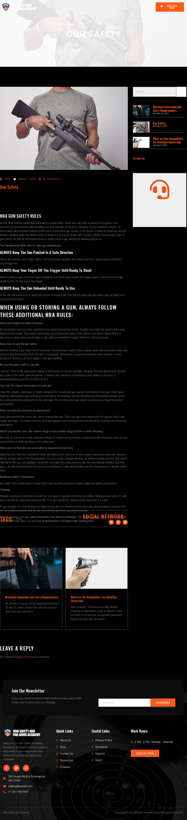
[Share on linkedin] (125, 536)
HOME (49, 7)
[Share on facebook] (111, 536)
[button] (170, 7)
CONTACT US (139, 7)
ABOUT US (81, 7)
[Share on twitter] (118, 536)
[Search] (181, 95)
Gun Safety (159, 123)
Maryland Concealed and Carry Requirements (167, 109)
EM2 (180, 812)
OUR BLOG (99, 7)
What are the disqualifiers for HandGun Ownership (168, 140)
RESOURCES (119, 7)
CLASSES (63, 7)
